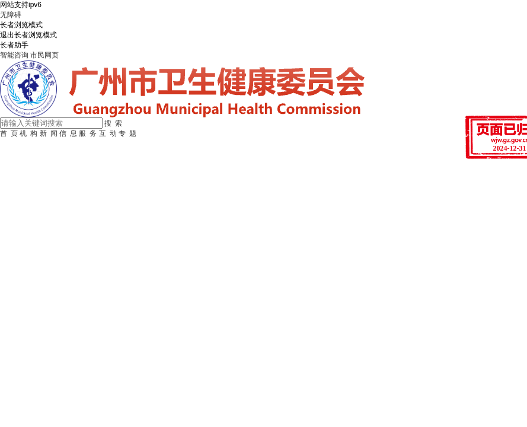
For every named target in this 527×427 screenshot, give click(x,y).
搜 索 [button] (113, 123)
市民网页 (44, 55)
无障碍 (10, 15)
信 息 (68, 133)
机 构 (28, 133)
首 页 (9, 133)
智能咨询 (14, 55)
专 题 (127, 133)
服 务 (88, 133)
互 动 (108, 133)
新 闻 (49, 133)
